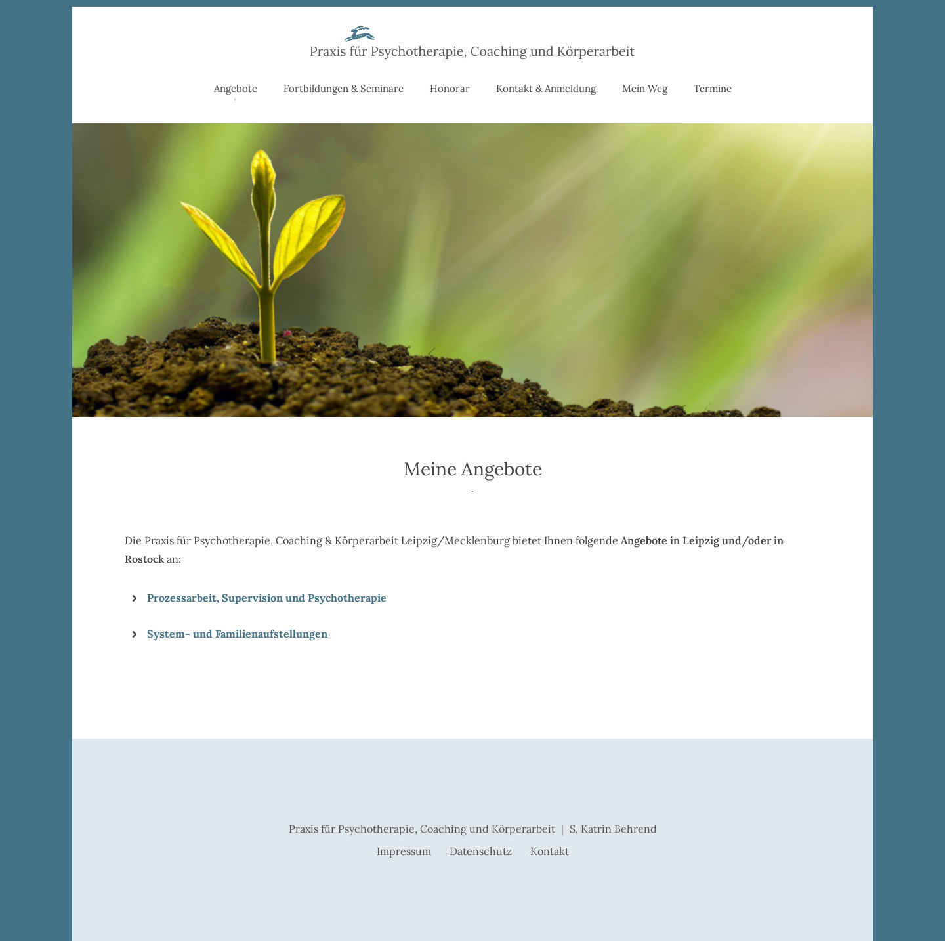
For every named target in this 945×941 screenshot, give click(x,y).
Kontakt (549, 851)
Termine (713, 88)
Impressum (404, 851)
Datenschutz (481, 851)
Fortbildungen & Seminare (344, 88)
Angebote (235, 88)
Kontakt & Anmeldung (546, 88)
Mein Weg (644, 88)
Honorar (450, 88)
